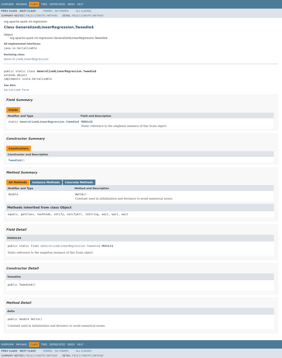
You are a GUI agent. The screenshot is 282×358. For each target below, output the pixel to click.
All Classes (83, 11)
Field (29, 15)
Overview (7, 4)
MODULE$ (87, 121)
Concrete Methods (79, 182)
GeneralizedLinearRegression (26, 59)
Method (52, 15)
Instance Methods (46, 182)
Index (71, 4)
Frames (48, 11)
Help (80, 4)
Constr (40, 15)
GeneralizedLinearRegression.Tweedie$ (49, 121)
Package (21, 4)
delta (79, 194)
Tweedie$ (14, 160)
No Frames (62, 11)
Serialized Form (16, 89)
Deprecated (57, 4)
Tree (44, 4)
